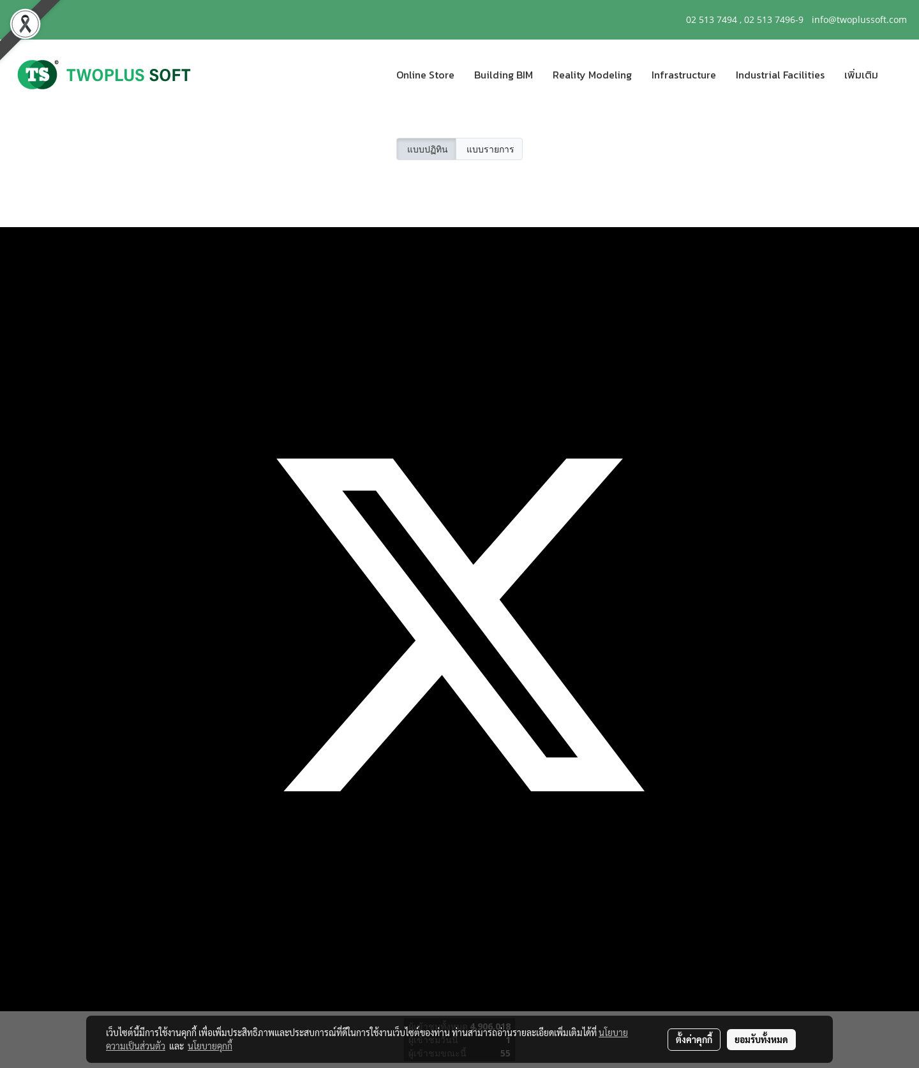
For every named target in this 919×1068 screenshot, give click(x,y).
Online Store (425, 74)
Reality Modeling (592, 74)
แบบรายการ (489, 149)
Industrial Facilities (780, 74)
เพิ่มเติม (861, 74)
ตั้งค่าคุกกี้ (694, 1039)
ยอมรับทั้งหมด (761, 1039)
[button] (899, 75)
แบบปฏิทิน (426, 149)
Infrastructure (684, 74)
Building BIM (503, 74)
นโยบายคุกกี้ (210, 1045)
